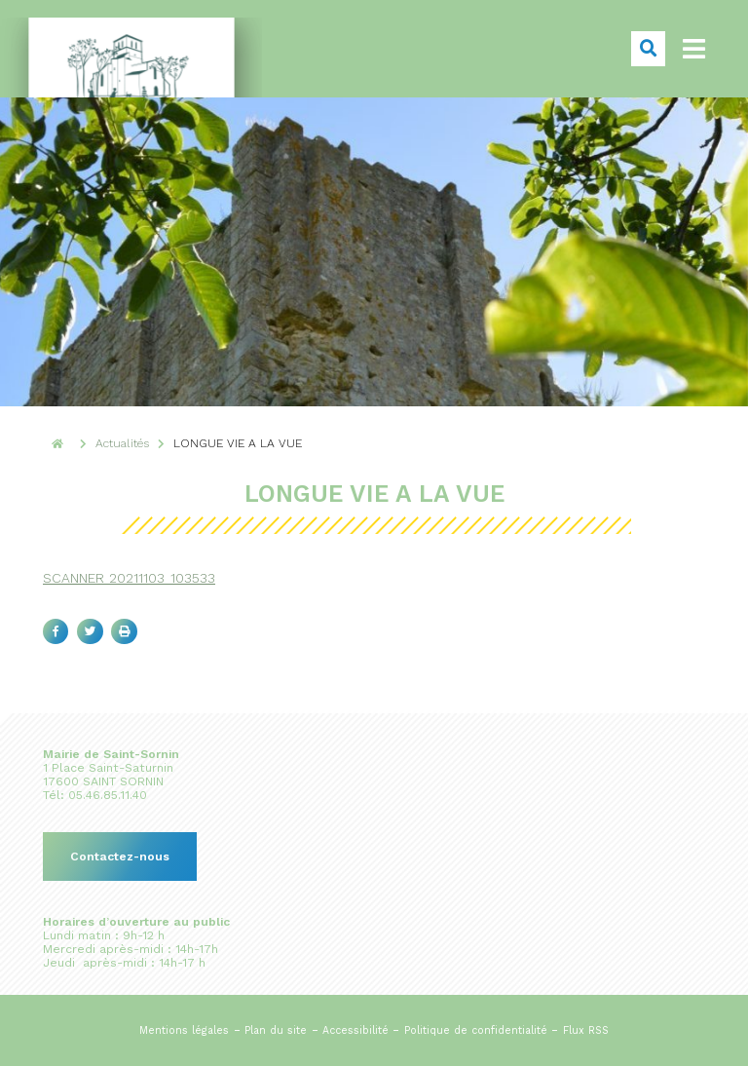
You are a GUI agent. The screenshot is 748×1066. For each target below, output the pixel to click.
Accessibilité (355, 1030)
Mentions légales (184, 1030)
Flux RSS (586, 1030)
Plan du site (275, 1030)
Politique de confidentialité (475, 1030)
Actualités (122, 443)
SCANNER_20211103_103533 (129, 578)
